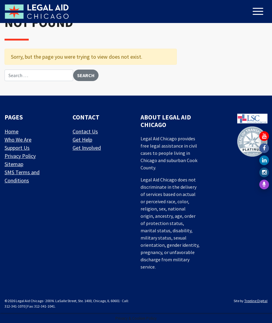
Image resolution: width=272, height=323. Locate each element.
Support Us (17, 147)
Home (11, 131)
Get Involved (87, 147)
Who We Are (18, 139)
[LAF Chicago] (37, 11)
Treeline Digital (255, 301)
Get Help (82, 139)
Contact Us (85, 131)
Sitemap (14, 164)
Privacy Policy (20, 155)
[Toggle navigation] (258, 12)
